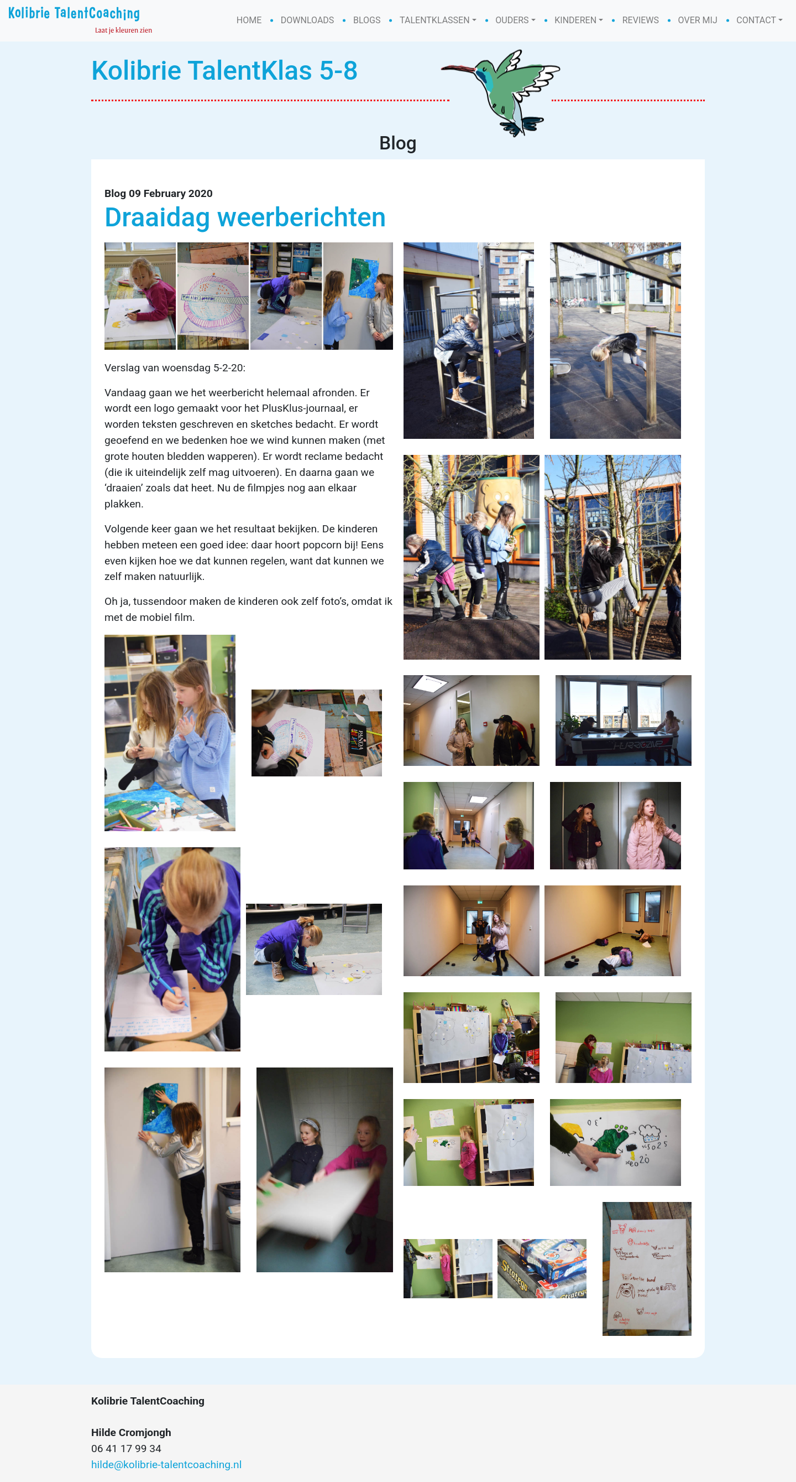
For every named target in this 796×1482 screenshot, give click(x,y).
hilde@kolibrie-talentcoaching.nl (166, 1464)
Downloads (307, 20)
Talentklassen (435, 20)
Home (249, 20)
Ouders (511, 20)
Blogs (366, 20)
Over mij (698, 20)
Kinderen (575, 20)
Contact (756, 20)
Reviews (640, 20)
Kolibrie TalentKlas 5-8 (224, 70)
